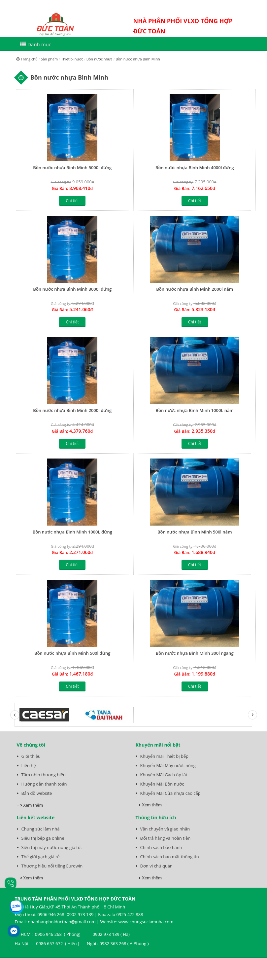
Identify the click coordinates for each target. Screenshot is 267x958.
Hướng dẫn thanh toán (44, 784)
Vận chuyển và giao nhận (165, 829)
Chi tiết (72, 200)
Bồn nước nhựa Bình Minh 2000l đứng (72, 410)
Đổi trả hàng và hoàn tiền (165, 838)
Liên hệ (28, 765)
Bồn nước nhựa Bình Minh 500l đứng (72, 653)
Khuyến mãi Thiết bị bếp (164, 756)
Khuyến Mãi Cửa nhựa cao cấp (170, 793)
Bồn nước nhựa (99, 58)
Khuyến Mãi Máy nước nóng (168, 765)
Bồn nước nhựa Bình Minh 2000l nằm (194, 289)
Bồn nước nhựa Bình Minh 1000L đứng (72, 532)
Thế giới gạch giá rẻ (40, 857)
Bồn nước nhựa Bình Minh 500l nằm (194, 532)
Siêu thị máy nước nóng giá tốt (51, 847)
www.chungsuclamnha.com (145, 922)
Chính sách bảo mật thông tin (169, 857)
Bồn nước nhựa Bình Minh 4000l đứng (194, 167)
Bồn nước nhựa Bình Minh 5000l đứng (72, 167)
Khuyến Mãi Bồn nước (162, 784)
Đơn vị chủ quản (156, 866)
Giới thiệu (31, 756)
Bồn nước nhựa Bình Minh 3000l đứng (72, 289)
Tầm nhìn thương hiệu (43, 775)
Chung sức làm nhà (40, 829)
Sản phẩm (49, 58)
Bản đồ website (36, 793)
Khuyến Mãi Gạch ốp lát (163, 775)
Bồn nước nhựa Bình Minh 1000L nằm (194, 410)
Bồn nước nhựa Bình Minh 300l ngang (195, 653)
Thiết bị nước (72, 58)
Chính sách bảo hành (161, 847)
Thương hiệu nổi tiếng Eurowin (52, 866)
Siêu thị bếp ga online (42, 838)
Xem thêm (33, 805)
